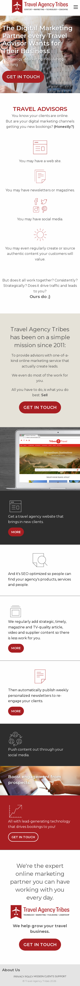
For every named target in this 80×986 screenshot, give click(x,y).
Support (60, 976)
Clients (49, 976)
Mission (39, 976)
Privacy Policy (23, 976)
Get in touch (23, 76)
